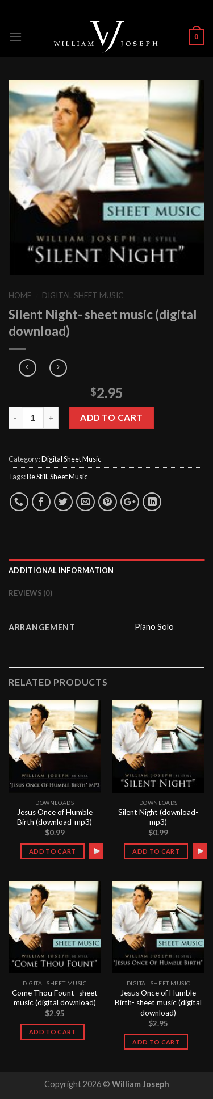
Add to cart (111, 417)
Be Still (37, 476)
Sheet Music (68, 476)
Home (20, 295)
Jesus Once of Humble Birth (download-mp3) (55, 817)
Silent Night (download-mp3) (158, 817)
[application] (96, 850)
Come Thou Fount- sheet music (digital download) (55, 998)
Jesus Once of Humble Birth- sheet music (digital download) (158, 1002)
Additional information (61, 570)
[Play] (97, 850)
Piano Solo (154, 627)
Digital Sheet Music (82, 295)
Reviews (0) (30, 592)
